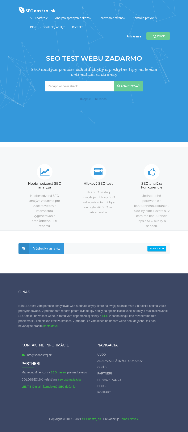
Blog (33, 27)
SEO (105, 316)
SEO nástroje (39, 18)
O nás (102, 367)
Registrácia (158, 36)
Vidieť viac (157, 248)
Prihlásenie (133, 36)
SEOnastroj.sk (91, 419)
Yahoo (100, 99)
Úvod (101, 354)
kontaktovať (51, 326)
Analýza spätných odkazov (73, 18)
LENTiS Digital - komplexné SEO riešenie (49, 386)
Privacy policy (109, 379)
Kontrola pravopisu (145, 18)
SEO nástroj (58, 372)
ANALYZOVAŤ (128, 86)
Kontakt (77, 27)
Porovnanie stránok (112, 18)
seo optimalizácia (69, 379)
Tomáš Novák (129, 419)
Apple (85, 99)
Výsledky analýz (54, 27)
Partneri (104, 373)
